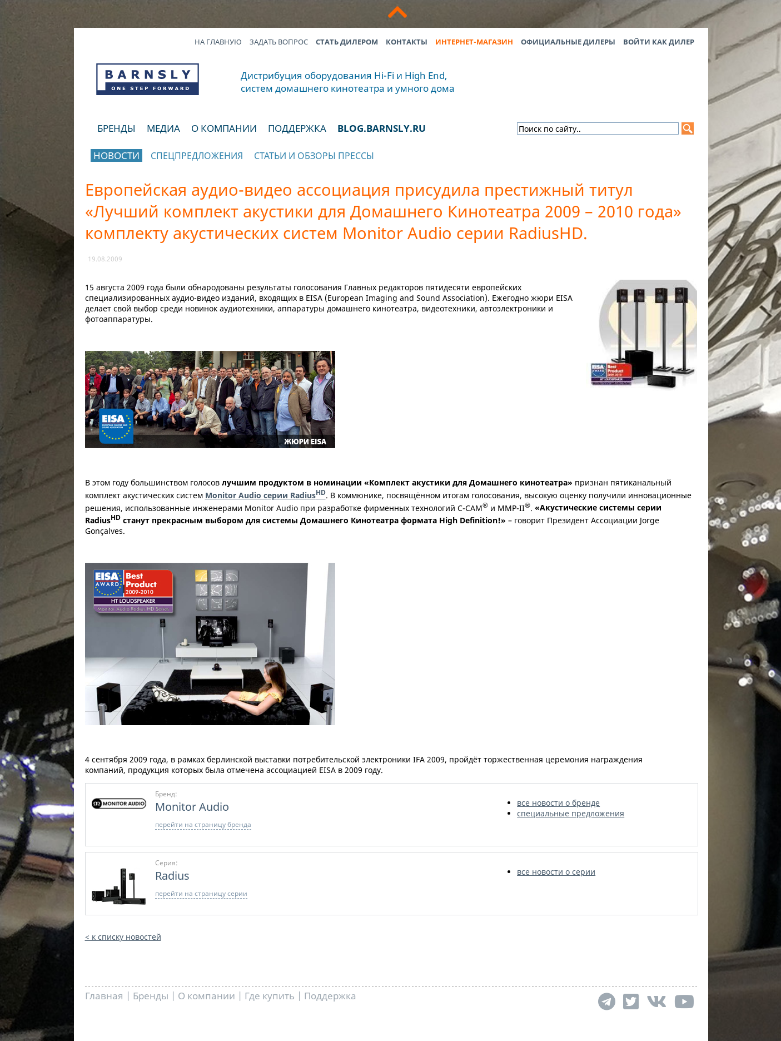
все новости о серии (556, 871)
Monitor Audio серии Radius (265, 495)
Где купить (270, 995)
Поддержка (297, 128)
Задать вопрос (279, 42)
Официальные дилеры (568, 42)
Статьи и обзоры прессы (314, 156)
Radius (172, 875)
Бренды (116, 128)
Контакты (406, 42)
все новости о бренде (558, 802)
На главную (218, 42)
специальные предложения (570, 813)
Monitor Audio (192, 806)
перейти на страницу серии (201, 893)
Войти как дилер (658, 42)
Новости (116, 155)
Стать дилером (347, 42)
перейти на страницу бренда (203, 824)
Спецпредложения (197, 156)
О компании (224, 128)
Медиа (163, 128)
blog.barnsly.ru (381, 128)
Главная (104, 995)
